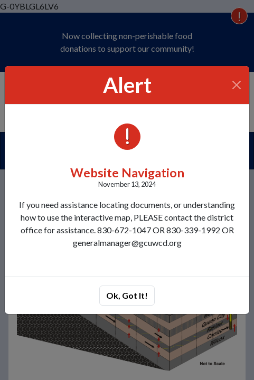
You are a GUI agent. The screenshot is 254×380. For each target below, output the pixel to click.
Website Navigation (127, 172)
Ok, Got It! (127, 295)
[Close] (237, 85)
